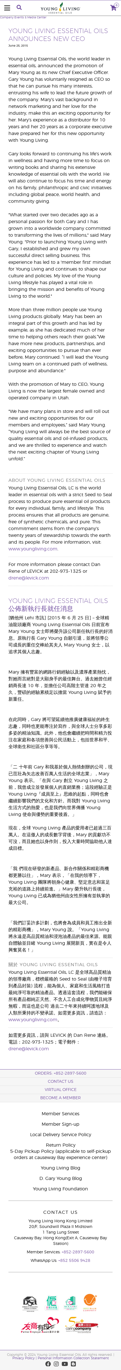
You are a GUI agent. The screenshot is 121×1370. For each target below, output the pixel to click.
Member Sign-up (60, 1124)
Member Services (60, 1114)
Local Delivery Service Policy (60, 1134)
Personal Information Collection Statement (73, 1358)
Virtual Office (61, 1090)
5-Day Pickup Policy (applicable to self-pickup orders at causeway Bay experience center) (60, 1154)
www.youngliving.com (32, 549)
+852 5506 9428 (74, 1261)
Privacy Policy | (25, 1358)
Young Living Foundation (60, 1189)
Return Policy (60, 1145)
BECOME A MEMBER (60, 1098)
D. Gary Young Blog (60, 1178)
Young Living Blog (60, 1168)
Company (7, 17)
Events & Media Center (30, 17)
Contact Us (60, 1082)
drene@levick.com (28, 578)
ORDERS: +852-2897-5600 (60, 1073)
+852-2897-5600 (78, 1252)
